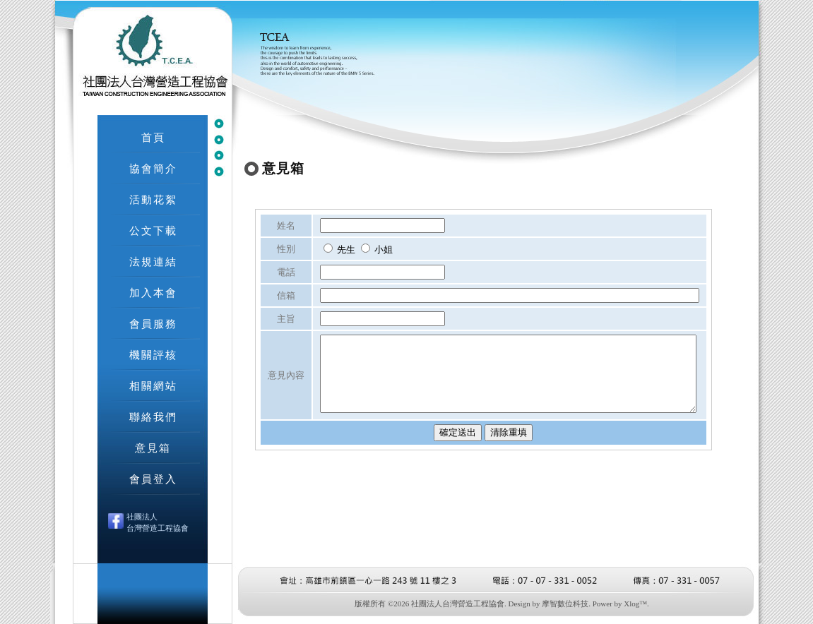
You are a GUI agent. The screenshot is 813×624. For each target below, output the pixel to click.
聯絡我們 (153, 417)
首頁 (153, 137)
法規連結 (153, 262)
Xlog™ (635, 603)
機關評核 (153, 355)
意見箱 (153, 448)
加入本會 (153, 293)
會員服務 (153, 324)
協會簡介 (153, 168)
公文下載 (153, 230)
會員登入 (153, 479)
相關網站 (153, 386)
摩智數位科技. (566, 603)
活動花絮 (153, 199)
